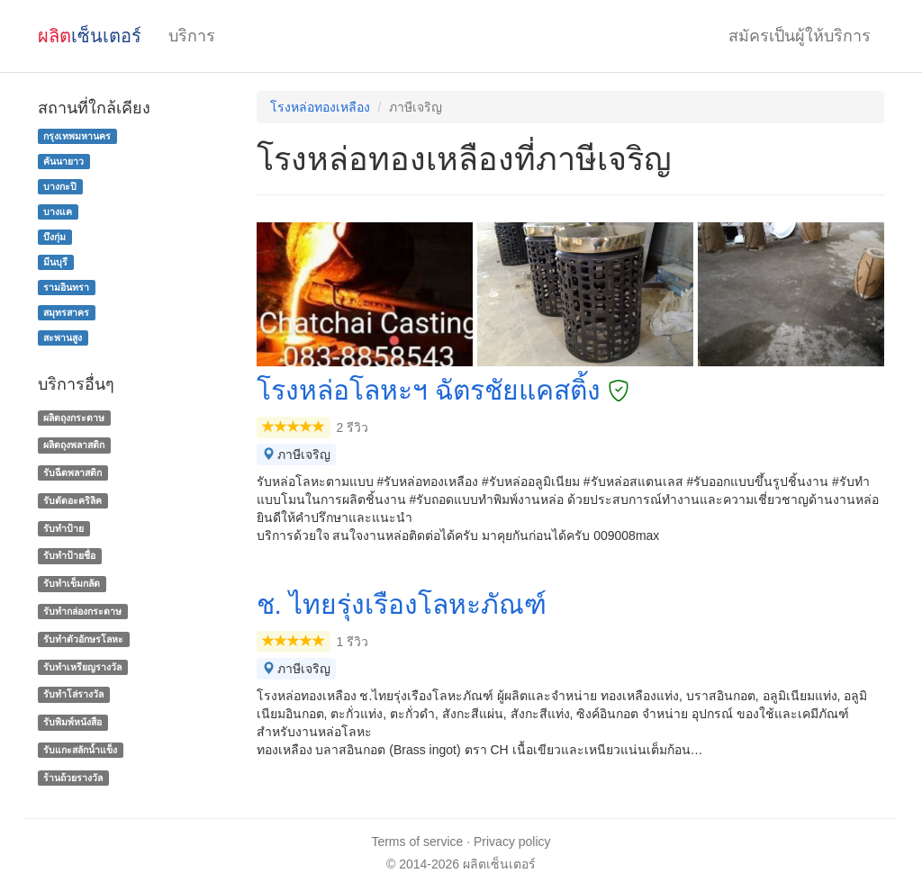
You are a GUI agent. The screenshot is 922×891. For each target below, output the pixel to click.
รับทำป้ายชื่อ (69, 556)
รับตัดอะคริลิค (72, 500)
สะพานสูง (62, 337)
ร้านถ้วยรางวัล (73, 777)
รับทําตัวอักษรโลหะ (83, 639)
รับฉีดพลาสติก (72, 472)
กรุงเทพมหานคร (77, 135)
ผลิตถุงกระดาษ (73, 417)
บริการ (191, 36)
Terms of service (417, 841)
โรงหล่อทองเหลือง (320, 107)
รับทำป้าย (63, 528)
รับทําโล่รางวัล (73, 694)
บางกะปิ (60, 186)
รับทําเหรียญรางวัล (82, 667)
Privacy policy (512, 841)
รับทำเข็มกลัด (71, 583)
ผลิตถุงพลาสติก (73, 444)
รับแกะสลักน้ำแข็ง (80, 749)
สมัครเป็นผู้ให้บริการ (799, 36)
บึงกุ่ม (54, 236)
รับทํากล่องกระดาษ (82, 611)
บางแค (57, 211)
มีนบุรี (55, 261)
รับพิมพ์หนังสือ (72, 721)
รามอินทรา (66, 287)
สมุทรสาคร (66, 312)
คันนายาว (63, 161)
